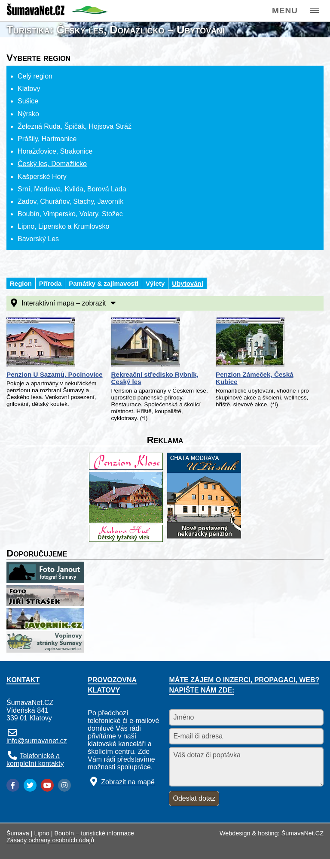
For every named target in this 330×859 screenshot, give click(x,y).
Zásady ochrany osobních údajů (50, 840)
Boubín (64, 833)
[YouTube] (47, 785)
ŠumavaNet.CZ (302, 833)
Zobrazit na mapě (128, 782)
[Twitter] (30, 785)
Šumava (17, 833)
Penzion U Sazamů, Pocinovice (54, 374)
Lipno (41, 833)
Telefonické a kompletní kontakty (35, 759)
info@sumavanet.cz (36, 740)
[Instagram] (64, 785)
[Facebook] (12, 785)
